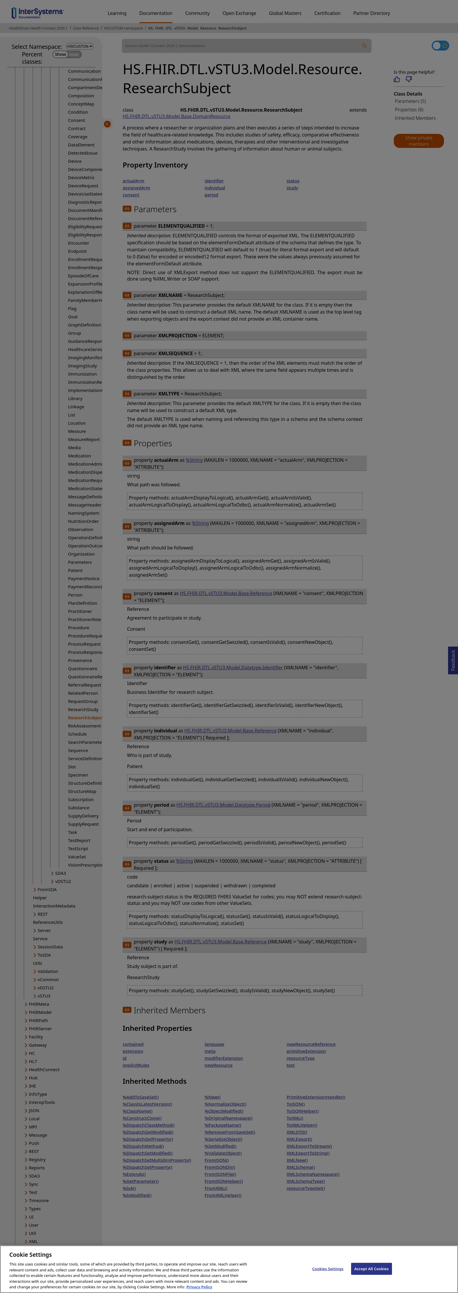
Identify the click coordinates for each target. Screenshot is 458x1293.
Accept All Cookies (371, 1274)
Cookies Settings (328, 1274)
